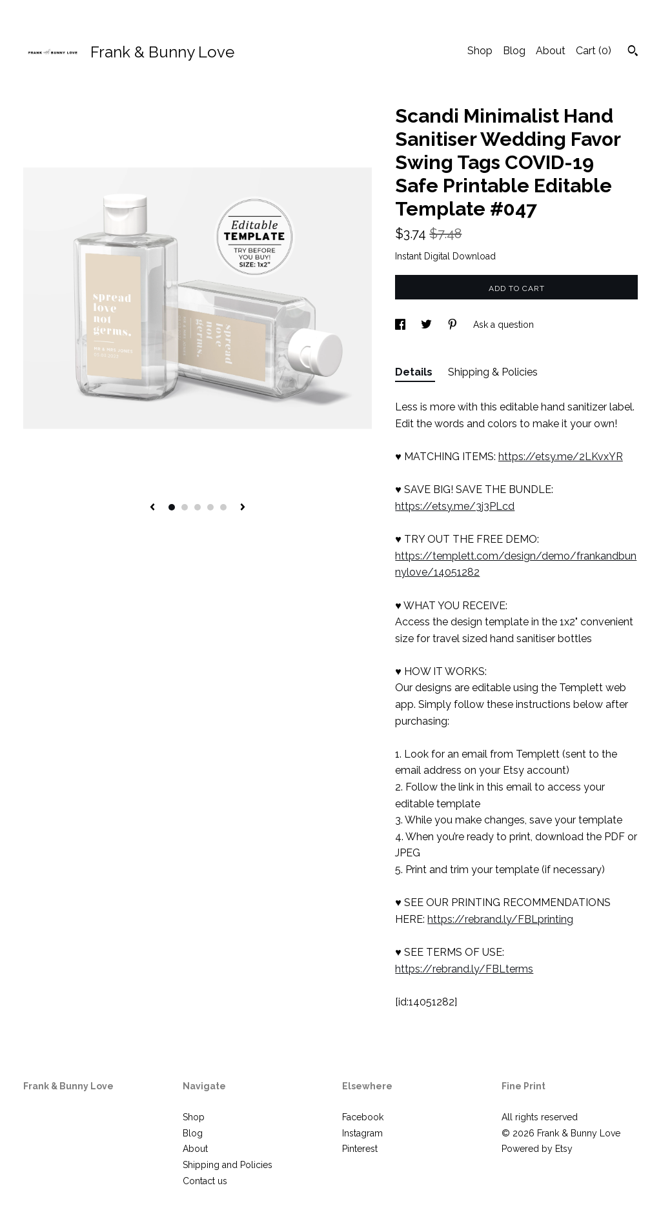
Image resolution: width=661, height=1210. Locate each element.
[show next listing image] (242, 507)
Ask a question (503, 324)
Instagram (362, 1133)
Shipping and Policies (227, 1165)
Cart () (593, 51)
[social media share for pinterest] (453, 324)
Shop (480, 51)
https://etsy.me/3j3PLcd (454, 506)
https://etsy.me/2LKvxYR (560, 456)
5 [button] (223, 507)
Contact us (205, 1181)
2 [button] (184, 507)
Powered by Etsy (537, 1149)
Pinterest (360, 1149)
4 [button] (210, 507)
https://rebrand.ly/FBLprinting (500, 919)
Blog (514, 51)
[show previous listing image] (152, 507)
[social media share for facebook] (401, 324)
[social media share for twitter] (427, 324)
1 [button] (171, 507)
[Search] (633, 52)
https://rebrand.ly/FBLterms (464, 969)
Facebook (362, 1117)
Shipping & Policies (493, 372)
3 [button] (197, 507)
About (550, 51)
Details (415, 372)
